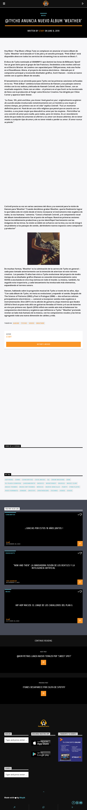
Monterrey (51, 483)
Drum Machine (58, 480)
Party (64, 487)
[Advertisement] (21, 396)
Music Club (72, 483)
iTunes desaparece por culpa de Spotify (44, 687)
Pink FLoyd (74, 487)
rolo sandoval (11, 581)
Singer (23, 491)
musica (61, 483)
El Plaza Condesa (13, 483)
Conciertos (10, 515)
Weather (40, 323)
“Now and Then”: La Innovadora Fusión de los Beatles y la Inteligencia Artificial (44, 566)
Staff (41, 31)
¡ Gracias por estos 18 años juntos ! (44, 528)
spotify (31, 491)
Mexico (40, 483)
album (16, 323)
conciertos (27, 480)
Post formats (11, 491)
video (31, 323)
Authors (9, 480)
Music (43, 15)
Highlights (10, 553)
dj (48, 480)
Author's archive (43, 344)
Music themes (11, 487)
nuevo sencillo (53, 487)
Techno (54, 491)
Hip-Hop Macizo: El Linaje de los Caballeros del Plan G (44, 605)
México (40, 487)
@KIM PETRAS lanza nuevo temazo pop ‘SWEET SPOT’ (44, 656)
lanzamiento (29, 483)
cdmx (17, 480)
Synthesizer (43, 491)
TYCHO (24, 323)
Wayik (22, 797)
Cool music (40, 480)
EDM (68, 480)
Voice (69, 491)
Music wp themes (27, 487)
